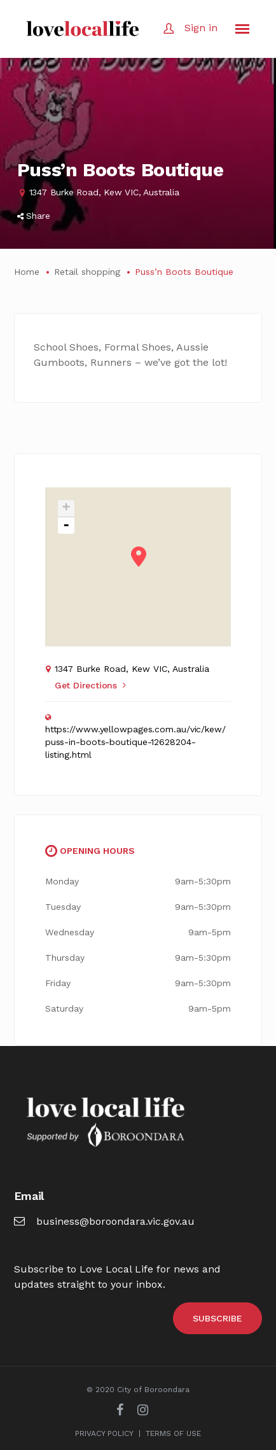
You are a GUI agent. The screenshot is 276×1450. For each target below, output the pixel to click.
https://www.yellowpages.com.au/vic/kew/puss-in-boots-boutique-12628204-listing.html (135, 742)
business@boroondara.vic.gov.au (104, 1221)
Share (33, 216)
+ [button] (66, 508)
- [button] (66, 525)
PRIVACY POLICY (104, 1433)
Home (26, 272)
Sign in (200, 28)
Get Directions (90, 685)
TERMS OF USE (173, 1433)
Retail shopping (87, 272)
